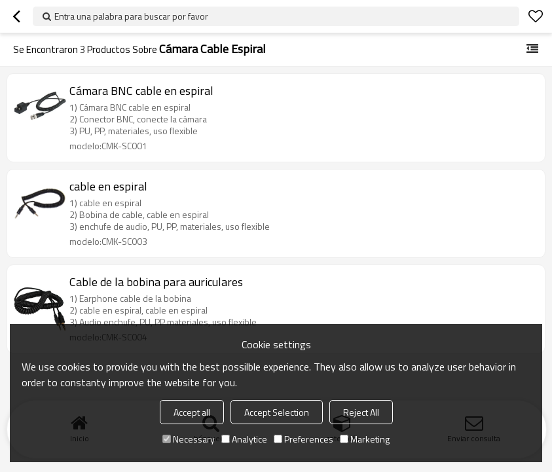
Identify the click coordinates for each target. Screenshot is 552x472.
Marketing (365, 439)
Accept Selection (276, 412)
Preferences (303, 439)
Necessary (188, 439)
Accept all (192, 412)
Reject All (361, 412)
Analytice (244, 439)
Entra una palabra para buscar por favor (131, 16)
